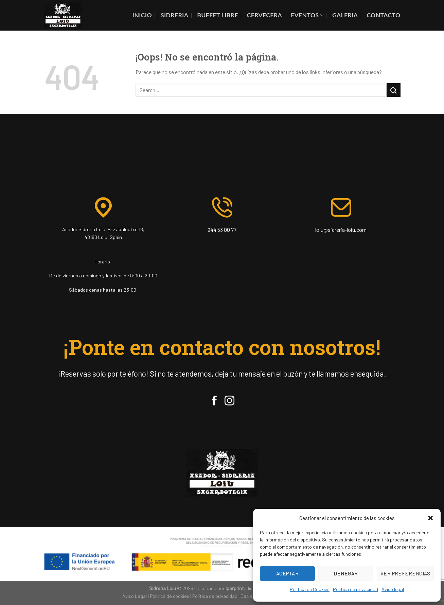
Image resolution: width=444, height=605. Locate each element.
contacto (383, 15)
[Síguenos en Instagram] (229, 401)
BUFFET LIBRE (217, 15)
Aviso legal (392, 589)
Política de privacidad (355, 589)
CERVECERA (264, 15)
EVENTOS (307, 15)
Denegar (346, 573)
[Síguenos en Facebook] (214, 401)
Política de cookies (169, 596)
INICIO (142, 15)
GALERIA (345, 15)
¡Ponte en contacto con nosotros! (222, 347)
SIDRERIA (174, 15)
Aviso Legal (134, 596)
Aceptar (287, 573)
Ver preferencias (405, 573)
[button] (430, 518)
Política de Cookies (310, 589)
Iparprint (235, 588)
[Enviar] (393, 90)
